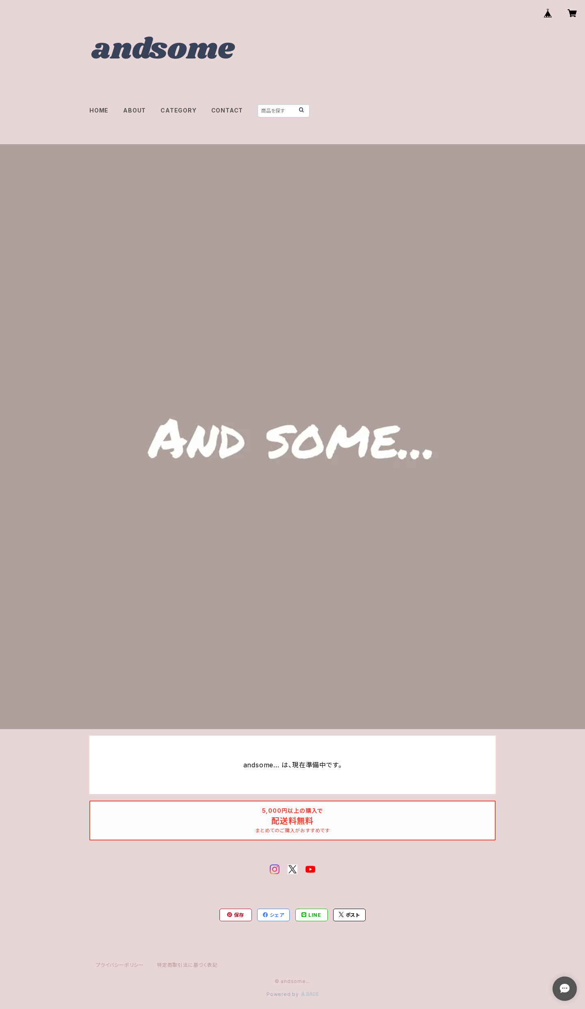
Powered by (292, 994)
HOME (98, 110)
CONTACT (227, 110)
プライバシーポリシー (120, 965)
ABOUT (134, 110)
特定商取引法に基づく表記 (187, 965)
